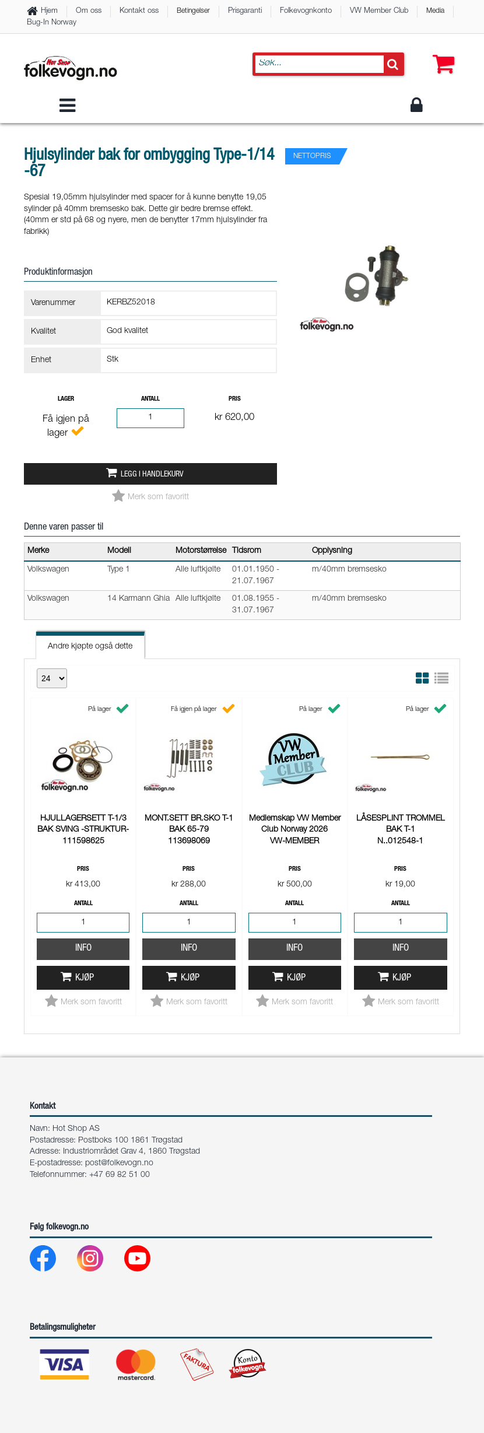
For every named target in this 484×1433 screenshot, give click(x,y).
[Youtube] (146, 1261)
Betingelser (193, 11)
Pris (235, 399)
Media (435, 11)
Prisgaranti (245, 11)
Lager (66, 399)
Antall (150, 399)
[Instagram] (99, 1261)
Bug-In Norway (51, 23)
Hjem (49, 11)
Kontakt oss (139, 11)
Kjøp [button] (84, 978)
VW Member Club (379, 11)
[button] (441, 52)
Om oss (88, 11)
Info (83, 949)
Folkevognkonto (306, 11)
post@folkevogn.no (119, 1163)
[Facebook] (52, 1261)
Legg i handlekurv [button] (152, 475)
